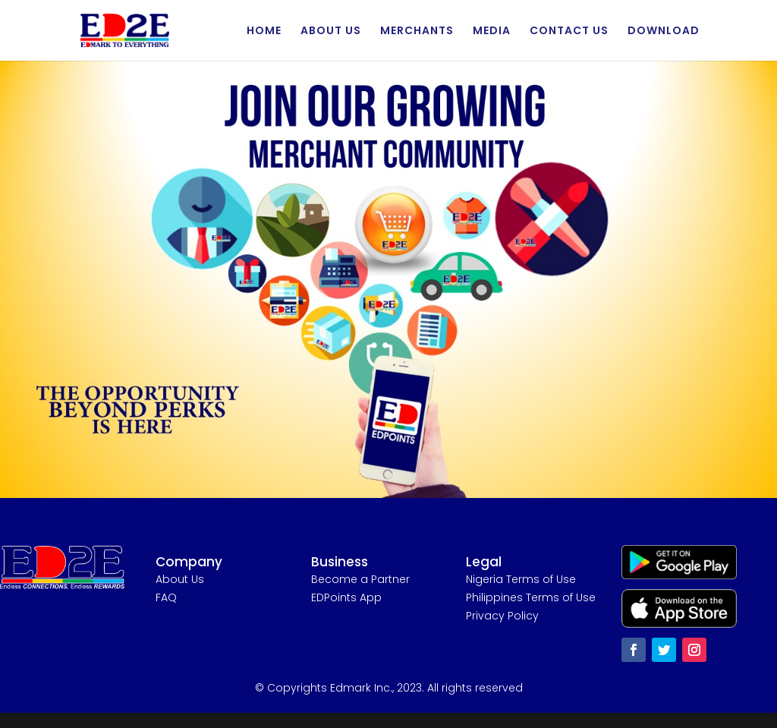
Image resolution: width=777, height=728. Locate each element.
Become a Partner (360, 579)
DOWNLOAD (664, 31)
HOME (264, 31)
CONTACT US (569, 31)
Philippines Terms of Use (531, 597)
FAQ (166, 597)
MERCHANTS (417, 31)
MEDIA (492, 31)
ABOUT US (330, 31)
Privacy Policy (502, 615)
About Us (180, 579)
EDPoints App (346, 597)
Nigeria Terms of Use (521, 579)
